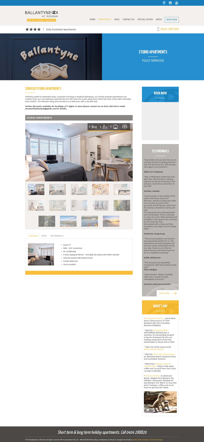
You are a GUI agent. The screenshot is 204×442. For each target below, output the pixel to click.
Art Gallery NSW (160, 330)
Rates (159, 19)
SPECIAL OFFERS (145, 19)
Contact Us (128, 19)
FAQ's (117, 19)
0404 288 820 (170, 29)
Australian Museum (154, 318)
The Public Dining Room (163, 354)
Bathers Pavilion (152, 376)
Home (92, 19)
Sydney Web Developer (141, 440)
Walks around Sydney (154, 349)
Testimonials (56, 236)
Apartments (104, 19)
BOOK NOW (171, 19)
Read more (164, 293)
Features (33, 236)
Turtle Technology (156, 440)
